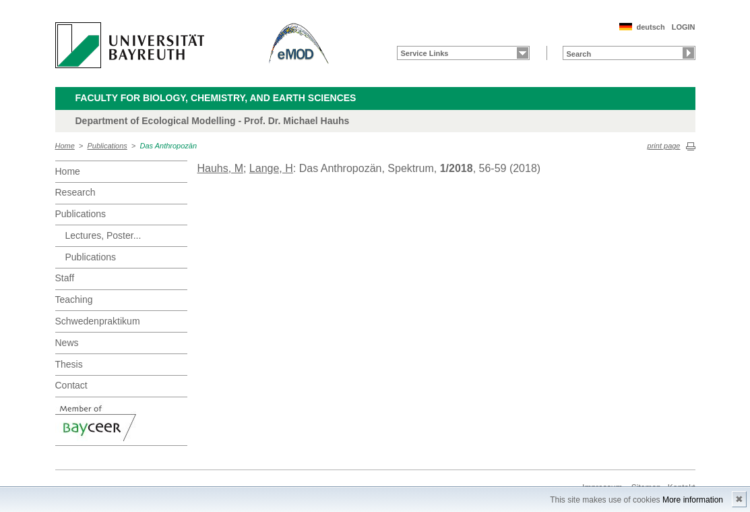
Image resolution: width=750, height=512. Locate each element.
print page (664, 146)
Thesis (69, 364)
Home (65, 146)
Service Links (425, 53)
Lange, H (271, 168)
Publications (107, 146)
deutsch (650, 27)
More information (692, 500)
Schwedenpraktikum (97, 321)
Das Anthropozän (168, 146)
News (67, 342)
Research (75, 192)
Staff (65, 278)
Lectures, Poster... (103, 235)
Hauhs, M (220, 168)
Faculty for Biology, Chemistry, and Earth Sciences (215, 97)
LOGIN (683, 27)
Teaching (74, 299)
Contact (71, 385)
